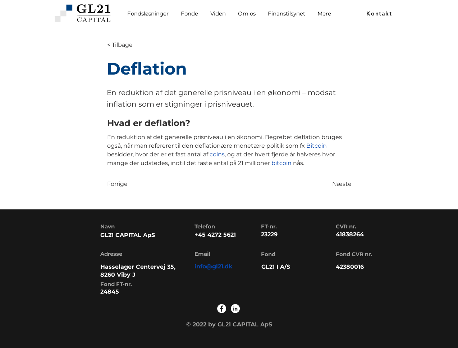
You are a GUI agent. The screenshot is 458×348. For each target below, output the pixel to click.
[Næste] (334, 184)
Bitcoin (316, 145)
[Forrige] (131, 184)
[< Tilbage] (131, 45)
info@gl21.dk (213, 266)
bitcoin (282, 163)
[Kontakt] (380, 13)
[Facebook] (221, 308)
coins (217, 154)
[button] (189, 13)
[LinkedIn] (235, 308)
